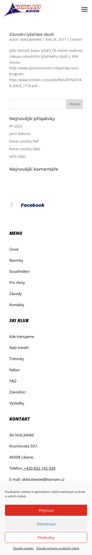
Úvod (13, 249)
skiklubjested (31, 39)
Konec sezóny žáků (24, 149)
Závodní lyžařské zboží (31, 34)
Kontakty (16, 304)
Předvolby (46, 537)
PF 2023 (15, 126)
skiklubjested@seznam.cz (43, 479)
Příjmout (46, 510)
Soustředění (19, 271)
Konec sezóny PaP (24, 141)
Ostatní (76, 39)
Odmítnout (46, 523)
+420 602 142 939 (39, 468)
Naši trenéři (19, 347)
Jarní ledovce (19, 133)
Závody (15, 293)
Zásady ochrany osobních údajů (57, 548)
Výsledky (16, 403)
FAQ (12, 380)
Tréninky (16, 358)
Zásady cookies (23, 548)
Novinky (16, 260)
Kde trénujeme (21, 336)
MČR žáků (17, 156)
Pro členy (17, 282)
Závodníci (17, 391)
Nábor (14, 369)
